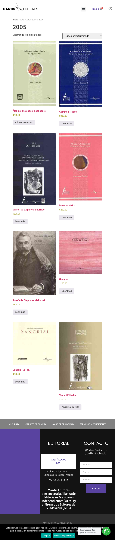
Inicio (15, 19)
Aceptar (46, 535)
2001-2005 (31, 19)
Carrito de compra (35, 424)
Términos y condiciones (93, 424)
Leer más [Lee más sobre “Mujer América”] (67, 217)
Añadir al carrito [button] (23, 122)
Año (22, 19)
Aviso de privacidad (63, 424)
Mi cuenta (14, 424)
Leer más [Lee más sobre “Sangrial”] (67, 291)
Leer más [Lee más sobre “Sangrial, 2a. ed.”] (20, 381)
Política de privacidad (64, 535)
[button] (83, 9)
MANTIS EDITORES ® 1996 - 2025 (57, 523)
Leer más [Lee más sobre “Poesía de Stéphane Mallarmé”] (20, 312)
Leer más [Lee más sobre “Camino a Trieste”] (67, 123)
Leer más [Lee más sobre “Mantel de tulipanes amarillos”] (20, 221)
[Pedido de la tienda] (82, 36)
